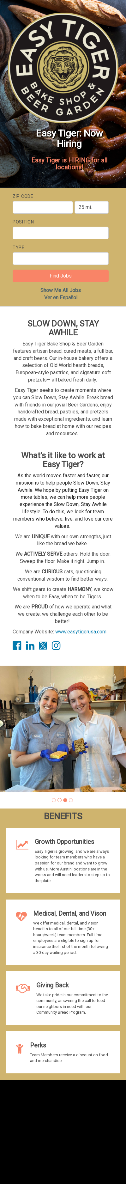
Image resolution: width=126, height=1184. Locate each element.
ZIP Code (23, 196)
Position (23, 221)
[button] (54, 800)
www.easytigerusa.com (80, 632)
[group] (63, 729)
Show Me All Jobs (60, 290)
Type (19, 247)
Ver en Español (60, 298)
